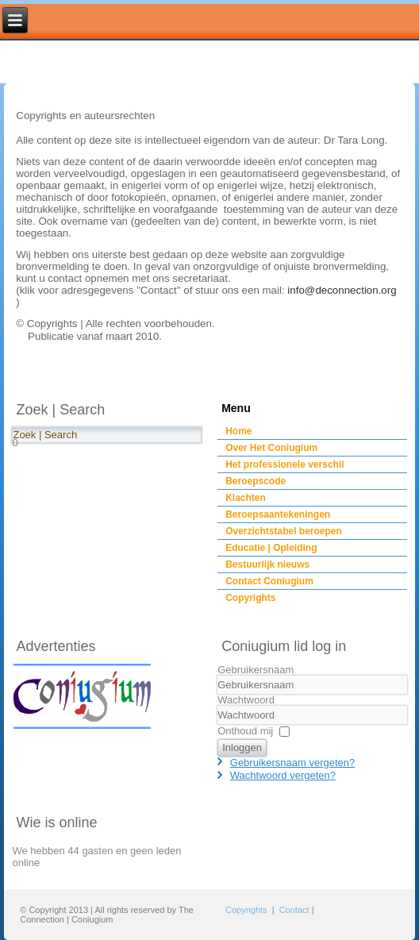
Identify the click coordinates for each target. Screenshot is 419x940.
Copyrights (250, 597)
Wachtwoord (246, 700)
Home (238, 431)
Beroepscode (255, 481)
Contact (294, 910)
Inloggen (242, 747)
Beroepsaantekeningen (277, 514)
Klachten (245, 497)
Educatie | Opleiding (271, 547)
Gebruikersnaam (255, 670)
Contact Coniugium (269, 581)
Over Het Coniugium (271, 447)
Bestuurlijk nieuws (267, 564)
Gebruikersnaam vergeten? (293, 763)
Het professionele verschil (284, 464)
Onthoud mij (245, 731)
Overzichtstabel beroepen (283, 531)
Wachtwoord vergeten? (283, 775)
